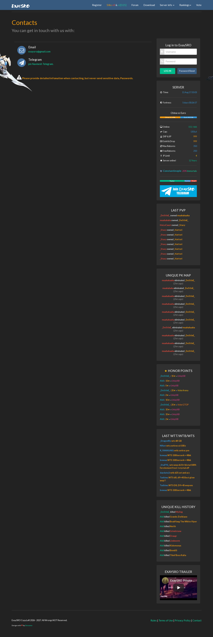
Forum (134, 4)
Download (149, 4)
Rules (154, 620)
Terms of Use (166, 620)
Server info (167, 4)
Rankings (185, 4)
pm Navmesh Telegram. (40, 63)
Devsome (28, 625)
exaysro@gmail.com (39, 51)
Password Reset (187, 71)
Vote (199, 4)
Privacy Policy (183, 620)
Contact (197, 620)
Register (97, 4)
